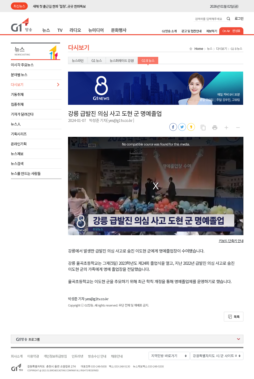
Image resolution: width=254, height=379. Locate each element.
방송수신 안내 (97, 356)
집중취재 (17, 104)
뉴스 (46, 30)
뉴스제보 (17, 153)
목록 (237, 316)
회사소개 (16, 356)
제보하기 (211, 31)
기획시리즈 (19, 133)
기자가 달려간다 (22, 114)
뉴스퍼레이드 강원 (122, 60)
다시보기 (17, 84)
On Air (226, 30)
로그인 (239, 18)
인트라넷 (77, 356)
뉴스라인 (77, 60)
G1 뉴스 (96, 60)
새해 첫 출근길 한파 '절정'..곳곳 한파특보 (59, 6)
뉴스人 (16, 123)
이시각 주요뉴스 (22, 64)
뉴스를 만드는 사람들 (26, 173)
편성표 (236, 30)
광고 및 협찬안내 (191, 31)
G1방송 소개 (169, 31)
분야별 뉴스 (19, 74)
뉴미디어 (96, 30)
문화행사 (118, 30)
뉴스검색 (17, 163)
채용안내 (117, 356)
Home (198, 49)
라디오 (75, 30)
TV (59, 30)
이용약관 (33, 356)
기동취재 (17, 94)
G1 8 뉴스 (236, 49)
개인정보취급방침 (55, 356)
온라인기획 (19, 143)
